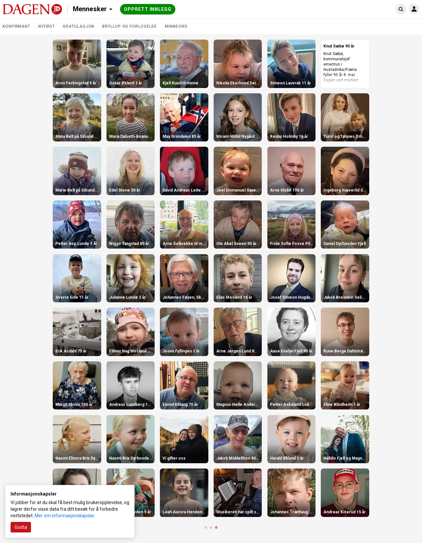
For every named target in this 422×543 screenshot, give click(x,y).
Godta (21, 527)
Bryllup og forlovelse (129, 26)
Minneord (176, 26)
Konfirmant (16, 26)
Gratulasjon (78, 26)
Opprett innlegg (147, 9)
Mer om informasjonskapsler (64, 515)
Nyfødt (46, 26)
